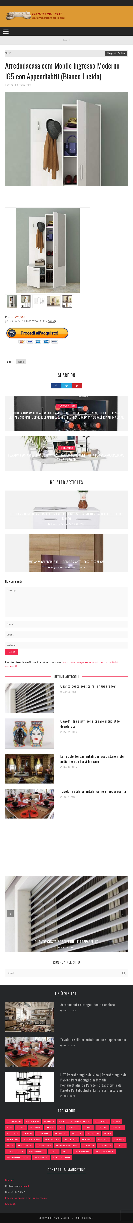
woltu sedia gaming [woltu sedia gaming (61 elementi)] (18, 1157)
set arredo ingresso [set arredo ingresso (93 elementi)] (67, 1145)
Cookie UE (10, 1203)
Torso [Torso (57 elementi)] (54, 1151)
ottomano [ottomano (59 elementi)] (93, 1133)
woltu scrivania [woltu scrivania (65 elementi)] (104, 1151)
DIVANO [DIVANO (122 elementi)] (88, 1127)
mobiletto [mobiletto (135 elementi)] (60, 1133)
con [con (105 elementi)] (9, 1127)
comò (20, 361)
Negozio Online (116, 53)
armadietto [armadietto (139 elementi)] (32, 1121)
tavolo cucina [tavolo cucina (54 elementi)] (15, 1151)
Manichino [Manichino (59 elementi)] (43, 1133)
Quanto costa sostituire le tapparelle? (88, 686)
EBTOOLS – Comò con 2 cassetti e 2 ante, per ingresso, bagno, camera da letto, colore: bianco (66, 516)
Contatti (9, 1179)
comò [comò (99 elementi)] (116, 1121)
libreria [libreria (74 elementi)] (28, 1133)
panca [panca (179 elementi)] (107, 1133)
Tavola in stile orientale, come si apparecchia (93, 791)
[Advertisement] (67, 198)
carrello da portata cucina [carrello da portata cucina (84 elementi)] (74, 1121)
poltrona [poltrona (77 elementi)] (12, 1139)
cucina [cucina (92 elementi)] (50, 1127)
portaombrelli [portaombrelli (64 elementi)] (32, 1139)
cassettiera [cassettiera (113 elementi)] (101, 1121)
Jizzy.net (24, 1185)
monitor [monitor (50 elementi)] (77, 1133)
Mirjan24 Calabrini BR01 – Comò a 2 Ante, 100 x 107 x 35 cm (66, 562)
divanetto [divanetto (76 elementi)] (73, 1127)
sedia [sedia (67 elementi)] (10, 1145)
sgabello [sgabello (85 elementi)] (89, 1145)
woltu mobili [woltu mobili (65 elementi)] (83, 1151)
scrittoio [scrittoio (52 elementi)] (103, 1139)
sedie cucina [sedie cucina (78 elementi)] (44, 1145)
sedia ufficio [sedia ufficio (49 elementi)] (25, 1145)
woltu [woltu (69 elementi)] (66, 1151)
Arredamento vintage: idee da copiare (87, 1004)
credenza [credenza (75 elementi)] (35, 1127)
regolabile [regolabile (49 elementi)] (71, 1139)
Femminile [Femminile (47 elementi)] (12, 1133)
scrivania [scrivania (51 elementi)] (119, 1139)
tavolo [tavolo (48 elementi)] (120, 1145)
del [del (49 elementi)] (61, 1127)
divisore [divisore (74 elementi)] (102, 1127)
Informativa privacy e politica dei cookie (26, 1197)
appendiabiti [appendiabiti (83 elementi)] (14, 1121)
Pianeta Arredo (62, 1218)
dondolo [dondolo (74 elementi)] (117, 1127)
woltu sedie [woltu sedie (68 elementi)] (41, 1157)
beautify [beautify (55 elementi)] (49, 1121)
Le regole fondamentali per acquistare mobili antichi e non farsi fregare (92, 759)
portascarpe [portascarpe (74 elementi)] (52, 1139)
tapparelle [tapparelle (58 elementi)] (105, 1145)
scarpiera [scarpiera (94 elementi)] (87, 1139)
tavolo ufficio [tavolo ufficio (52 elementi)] (37, 1151)
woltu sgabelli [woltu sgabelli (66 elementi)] (61, 1157)
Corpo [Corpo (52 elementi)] (21, 1127)
